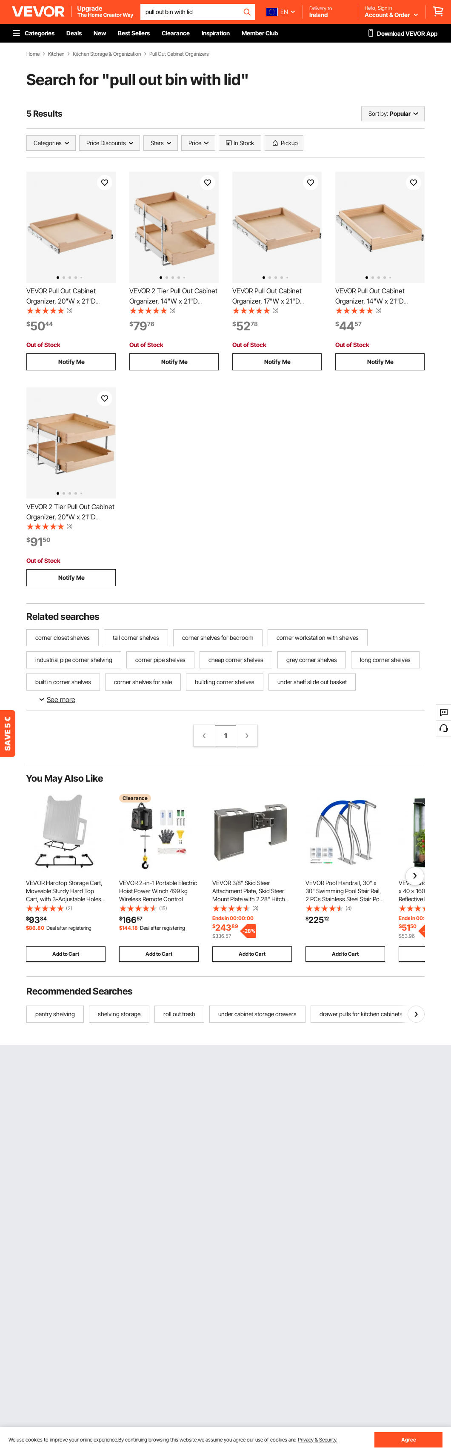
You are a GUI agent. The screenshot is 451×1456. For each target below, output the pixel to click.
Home (33, 54)
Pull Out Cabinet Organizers (179, 54)
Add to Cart (65, 954)
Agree (408, 1439)
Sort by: (378, 113)
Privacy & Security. (317, 1439)
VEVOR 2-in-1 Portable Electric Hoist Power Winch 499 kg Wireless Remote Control (158, 891)
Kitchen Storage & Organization (107, 54)
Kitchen (56, 54)
